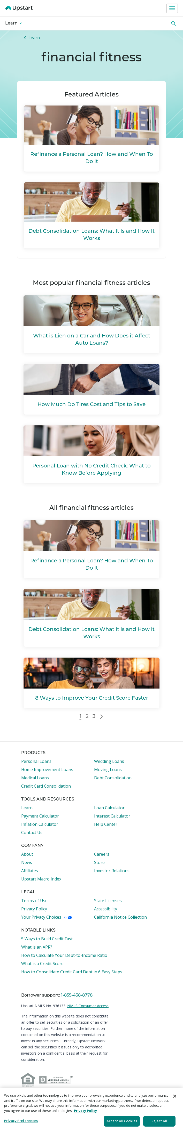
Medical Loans (35, 778)
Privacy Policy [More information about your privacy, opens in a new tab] (85, 1110)
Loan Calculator (109, 808)
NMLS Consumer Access (88, 1005)
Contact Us (31, 832)
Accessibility (105, 909)
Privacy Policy (34, 909)
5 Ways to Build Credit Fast (47, 939)
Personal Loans (36, 761)
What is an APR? (36, 947)
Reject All (159, 1121)
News (26, 862)
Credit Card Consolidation (46, 786)
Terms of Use (34, 900)
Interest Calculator (112, 816)
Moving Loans (108, 769)
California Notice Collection (120, 917)
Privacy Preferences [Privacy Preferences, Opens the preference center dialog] (21, 1120)
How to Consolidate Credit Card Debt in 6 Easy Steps (71, 972)
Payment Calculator (40, 816)
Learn (13, 23)
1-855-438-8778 (77, 995)
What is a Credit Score (42, 963)
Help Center (105, 824)
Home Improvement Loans (47, 769)
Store (99, 862)
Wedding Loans (109, 761)
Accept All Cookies (121, 1121)
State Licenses (108, 900)
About (27, 854)
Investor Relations (111, 871)
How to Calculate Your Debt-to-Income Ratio (64, 955)
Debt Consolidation (113, 778)
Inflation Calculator (39, 824)
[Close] (174, 1096)
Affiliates (29, 871)
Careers (101, 854)
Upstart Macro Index (41, 879)
